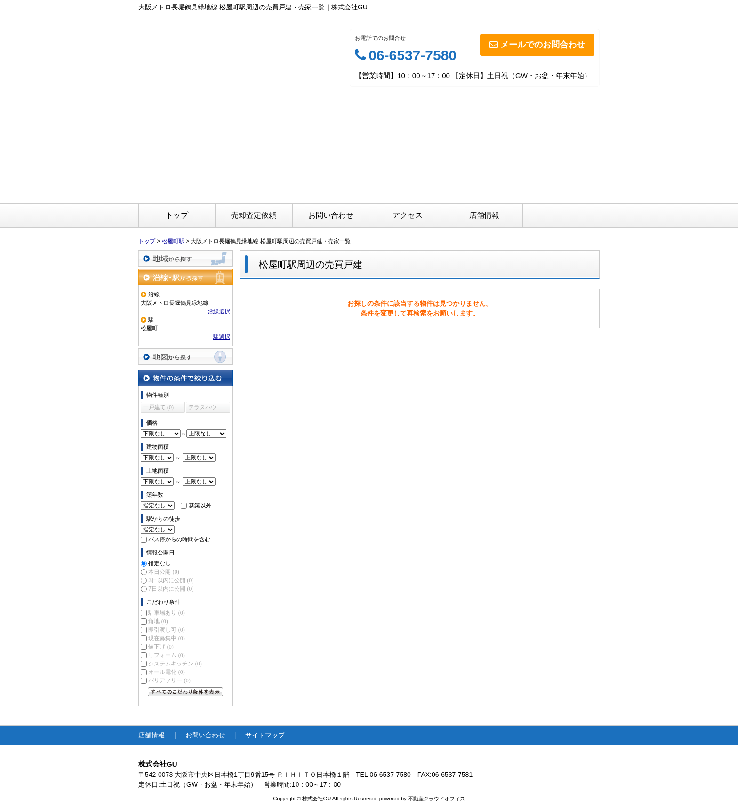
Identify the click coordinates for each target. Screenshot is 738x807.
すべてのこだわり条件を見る (185, 691)
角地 (158, 621)
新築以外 (200, 505)
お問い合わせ (330, 215)
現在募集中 (166, 638)
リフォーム (166, 655)
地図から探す (185, 356)
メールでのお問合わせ (537, 44)
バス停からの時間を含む (179, 539)
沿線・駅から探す (185, 277)
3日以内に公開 (170, 580)
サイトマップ (265, 735)
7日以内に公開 (170, 588)
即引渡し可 (166, 629)
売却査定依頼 (253, 215)
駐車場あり (166, 612)
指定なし (159, 563)
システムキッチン (174, 663)
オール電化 (166, 672)
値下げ (160, 646)
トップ (177, 215)
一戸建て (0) (158, 407)
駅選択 (221, 336)
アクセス (408, 215)
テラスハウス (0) (202, 408)
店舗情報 (484, 215)
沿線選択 (219, 311)
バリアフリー (169, 680)
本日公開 (163, 572)
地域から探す (185, 258)
